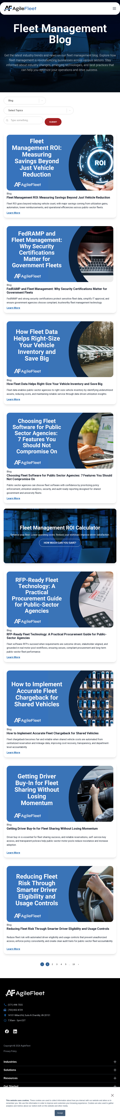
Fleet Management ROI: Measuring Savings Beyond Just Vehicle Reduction (58, 197)
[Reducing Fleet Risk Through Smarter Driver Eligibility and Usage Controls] (60, 894)
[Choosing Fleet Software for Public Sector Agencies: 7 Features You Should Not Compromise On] (60, 441)
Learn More (13, 212)
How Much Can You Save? (60, 542)
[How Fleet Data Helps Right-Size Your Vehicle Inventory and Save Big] (60, 349)
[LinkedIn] (15, 1031)
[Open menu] (114, 8)
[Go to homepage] (25, 993)
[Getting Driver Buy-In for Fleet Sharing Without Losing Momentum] (60, 794)
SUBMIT (53, 122)
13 (74, 964)
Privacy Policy (10, 1051)
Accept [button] (60, 1113)
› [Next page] (78, 964)
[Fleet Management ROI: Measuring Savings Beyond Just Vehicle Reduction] (60, 163)
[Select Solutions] (60, 100)
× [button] (112, 1095)
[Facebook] (7, 1031)
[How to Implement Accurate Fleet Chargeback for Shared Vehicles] (60, 698)
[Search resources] (23, 120)
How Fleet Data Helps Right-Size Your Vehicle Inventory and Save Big (54, 384)
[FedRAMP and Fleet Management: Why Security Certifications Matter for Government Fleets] (60, 254)
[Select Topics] (60, 110)
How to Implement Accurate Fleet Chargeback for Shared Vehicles (53, 733)
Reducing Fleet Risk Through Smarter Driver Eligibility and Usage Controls (58, 929)
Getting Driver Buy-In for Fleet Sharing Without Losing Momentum (52, 828)
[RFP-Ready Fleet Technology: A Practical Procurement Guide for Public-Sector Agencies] (60, 600)
